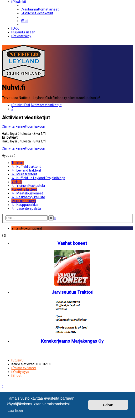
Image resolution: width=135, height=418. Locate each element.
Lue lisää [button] (15, 410)
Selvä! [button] (108, 405)
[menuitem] (40, 9)
